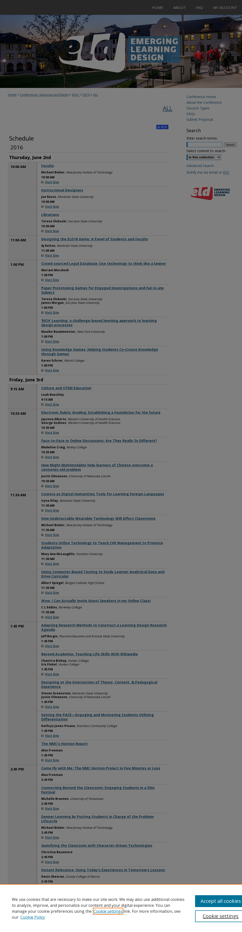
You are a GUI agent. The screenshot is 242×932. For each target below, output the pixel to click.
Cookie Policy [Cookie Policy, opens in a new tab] (32, 917)
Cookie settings (108, 911)
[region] (121, 908)
